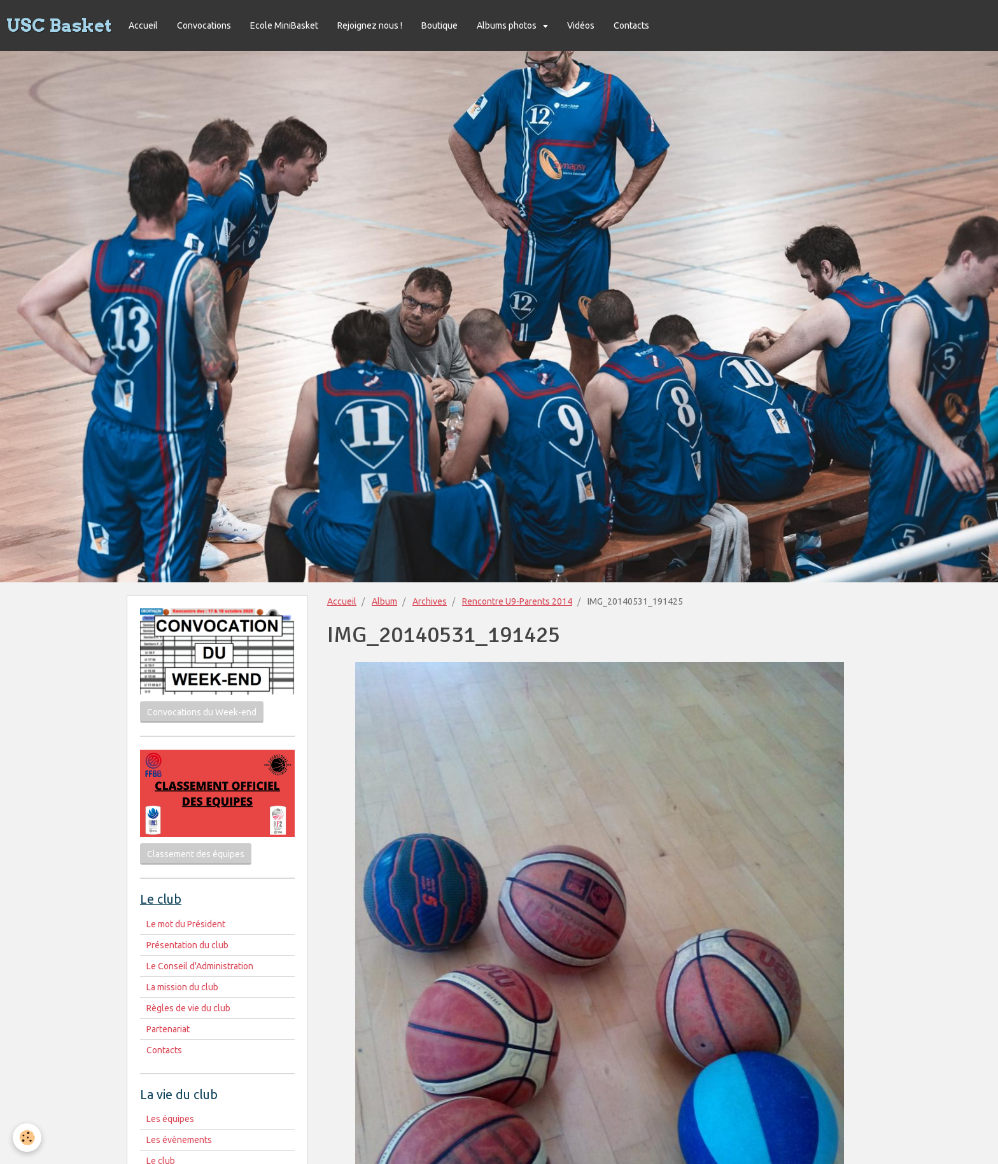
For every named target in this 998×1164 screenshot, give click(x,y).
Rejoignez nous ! (369, 25)
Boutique (439, 25)
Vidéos (580, 25)
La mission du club (182, 987)
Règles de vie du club (188, 1008)
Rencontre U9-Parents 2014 (517, 601)
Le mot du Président (185, 924)
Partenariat (168, 1029)
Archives (429, 601)
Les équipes (170, 1119)
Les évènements (179, 1140)
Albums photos (507, 25)
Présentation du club (187, 945)
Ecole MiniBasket (284, 25)
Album (384, 601)
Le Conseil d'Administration (199, 966)
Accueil (143, 25)
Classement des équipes (195, 854)
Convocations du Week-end (202, 712)
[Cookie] (27, 1137)
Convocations (204, 25)
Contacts (631, 25)
